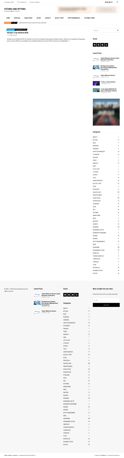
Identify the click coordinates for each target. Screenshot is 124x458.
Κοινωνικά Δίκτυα (98, 232)
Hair (94, 168)
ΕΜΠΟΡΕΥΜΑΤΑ (97, 197)
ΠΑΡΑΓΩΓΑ (96, 255)
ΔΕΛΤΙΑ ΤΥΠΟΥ (59, 20)
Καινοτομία (96, 217)
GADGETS (48, 20)
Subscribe (106, 305)
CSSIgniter (104, 455)
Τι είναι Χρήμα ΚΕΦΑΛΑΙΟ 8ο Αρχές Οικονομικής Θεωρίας (109, 92)
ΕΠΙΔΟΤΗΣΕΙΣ (96, 200)
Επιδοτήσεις (28, 20)
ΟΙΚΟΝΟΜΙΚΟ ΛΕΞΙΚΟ (98, 252)
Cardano (95, 151)
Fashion (95, 159)
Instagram (109, 2)
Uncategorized (97, 182)
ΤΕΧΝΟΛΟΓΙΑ (96, 261)
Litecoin (95, 174)
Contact (32, 2)
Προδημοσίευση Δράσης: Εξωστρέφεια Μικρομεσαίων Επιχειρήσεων (109, 69)
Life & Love (96, 171)
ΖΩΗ (94, 211)
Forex (95, 162)
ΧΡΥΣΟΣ (95, 275)
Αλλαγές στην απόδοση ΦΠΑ (17, 35)
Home (8, 20)
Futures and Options (15, 10)
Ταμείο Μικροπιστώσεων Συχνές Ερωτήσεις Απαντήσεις (33, 25)
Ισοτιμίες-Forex (89, 20)
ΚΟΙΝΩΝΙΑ (95, 229)
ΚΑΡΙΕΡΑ (95, 223)
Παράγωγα (17, 20)
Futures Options (12, 37)
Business (96, 148)
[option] (69, 25)
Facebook (106, 2)
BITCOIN (95, 142)
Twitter (107, 2)
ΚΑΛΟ (94, 220)
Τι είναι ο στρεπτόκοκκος (108, 84)
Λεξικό (39, 20)
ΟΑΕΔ (94, 246)
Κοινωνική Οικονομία (99, 235)
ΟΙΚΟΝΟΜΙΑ (96, 249)
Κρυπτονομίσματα (74, 20)
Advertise (37, 2)
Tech (94, 180)
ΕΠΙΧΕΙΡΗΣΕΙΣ (97, 203)
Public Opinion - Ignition (11, 455)
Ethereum (96, 156)
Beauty (95, 139)
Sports (95, 177)
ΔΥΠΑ (94, 188)
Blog (94, 145)
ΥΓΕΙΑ (94, 267)
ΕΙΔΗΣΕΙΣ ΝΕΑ (10, 32)
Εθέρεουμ (96, 191)
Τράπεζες (96, 264)
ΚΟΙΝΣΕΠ (95, 226)
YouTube (111, 2)
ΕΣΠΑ (94, 209)
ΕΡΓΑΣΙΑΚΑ (96, 206)
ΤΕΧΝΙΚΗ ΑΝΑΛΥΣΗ (98, 258)
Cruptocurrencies (99, 153)
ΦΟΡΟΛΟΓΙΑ (96, 269)
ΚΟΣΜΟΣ (95, 238)
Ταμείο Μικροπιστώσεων (108, 77)
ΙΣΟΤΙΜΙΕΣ (96, 214)
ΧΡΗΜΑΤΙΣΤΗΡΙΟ (98, 272)
